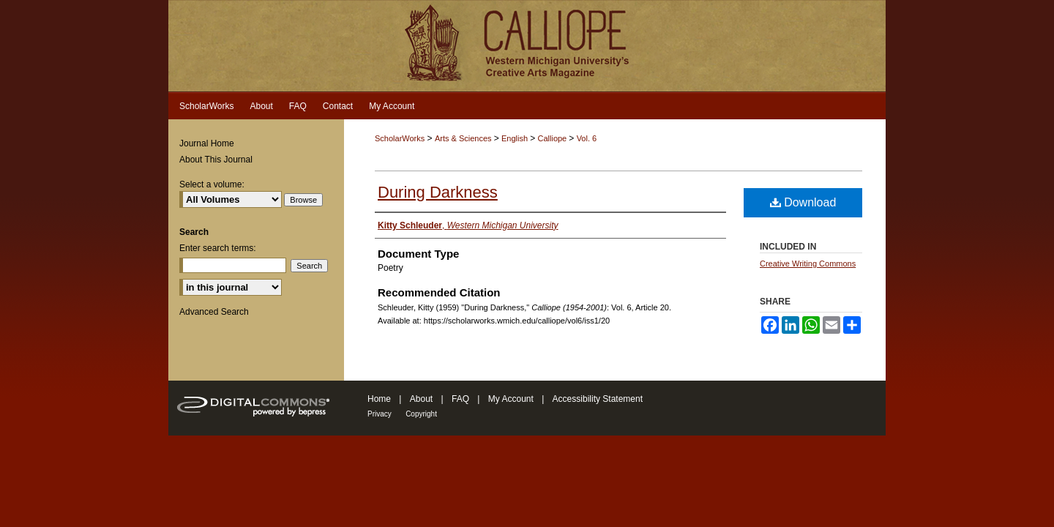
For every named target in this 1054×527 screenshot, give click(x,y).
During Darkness (438, 192)
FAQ (460, 399)
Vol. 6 (587, 138)
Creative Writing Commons (808, 263)
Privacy (379, 414)
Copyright (421, 414)
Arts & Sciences (464, 138)
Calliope (553, 138)
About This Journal (216, 159)
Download (803, 202)
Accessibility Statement (598, 399)
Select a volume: (211, 184)
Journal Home (206, 143)
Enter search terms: (217, 248)
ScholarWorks (400, 138)
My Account (511, 399)
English (515, 138)
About (421, 399)
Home (379, 399)
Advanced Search (214, 312)
